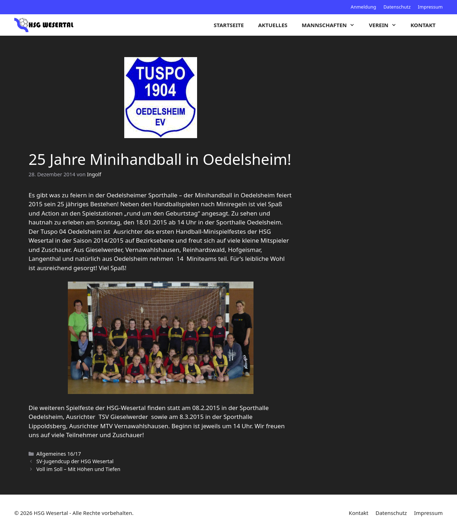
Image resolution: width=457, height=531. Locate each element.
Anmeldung (363, 7)
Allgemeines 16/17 (58, 453)
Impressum (430, 7)
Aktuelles (272, 25)
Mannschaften (332, 25)
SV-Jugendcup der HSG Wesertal (75, 461)
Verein (386, 25)
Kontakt (423, 25)
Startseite (229, 25)
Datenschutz (397, 7)
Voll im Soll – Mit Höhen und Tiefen (78, 469)
